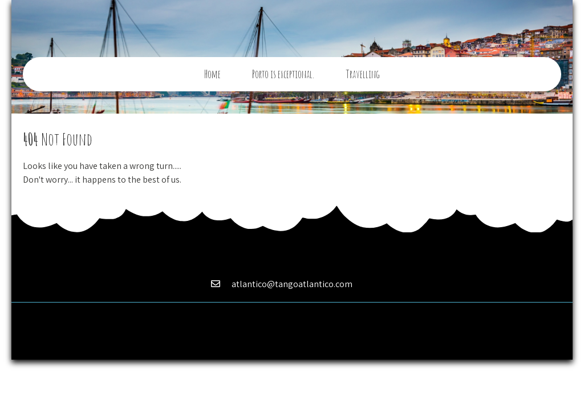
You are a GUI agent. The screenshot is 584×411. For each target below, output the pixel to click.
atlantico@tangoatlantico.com (292, 284)
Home (212, 74)
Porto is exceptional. (283, 74)
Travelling (363, 74)
